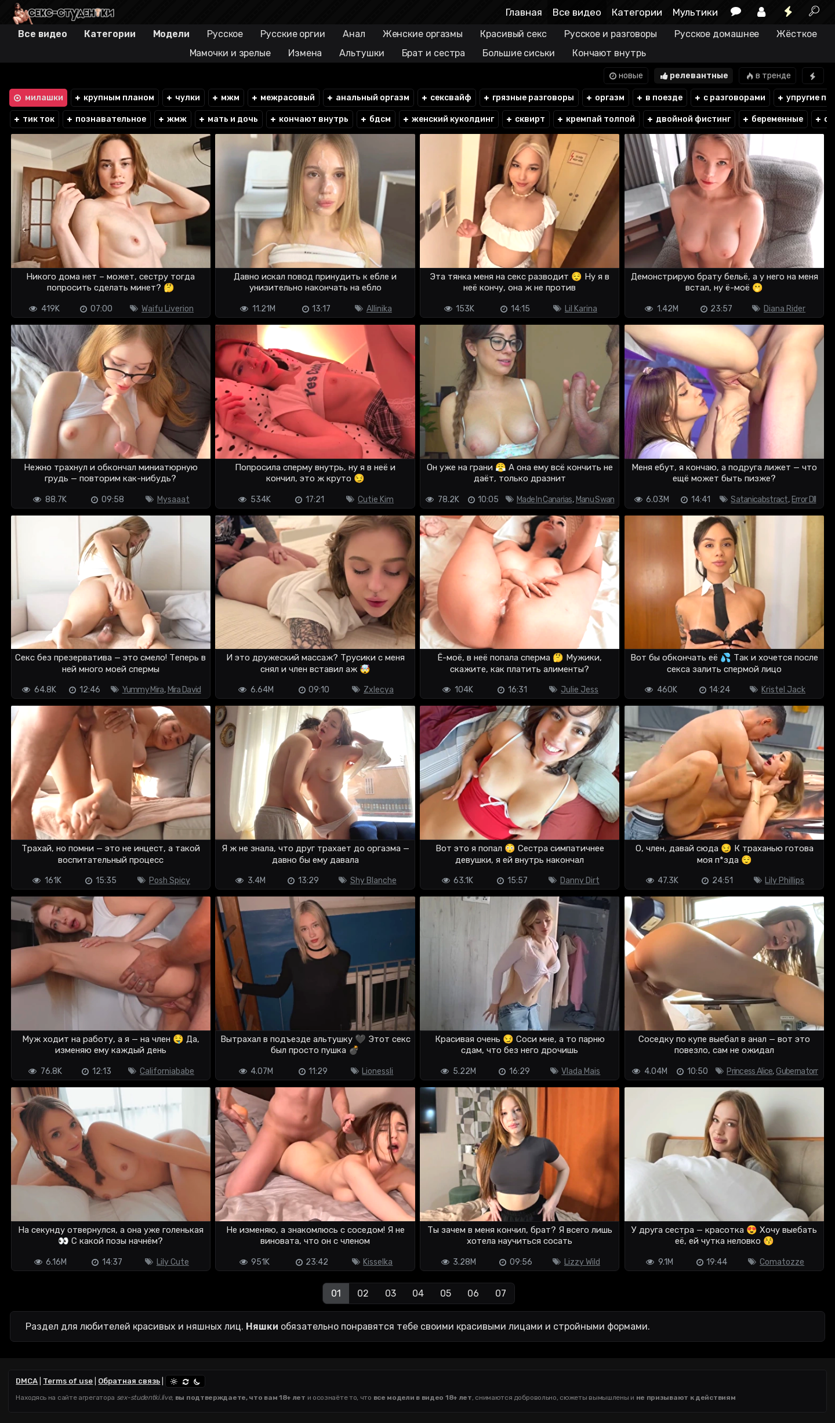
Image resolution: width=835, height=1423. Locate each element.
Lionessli (377, 1071)
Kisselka (378, 1262)
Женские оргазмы (423, 33)
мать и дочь (228, 119)
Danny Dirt (580, 880)
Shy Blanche (373, 880)
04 (418, 1293)
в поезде (659, 98)
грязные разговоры (528, 98)
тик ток (34, 119)
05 (445, 1293)
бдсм (375, 119)
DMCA (27, 1381)
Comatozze (782, 1262)
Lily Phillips (784, 880)
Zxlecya (379, 690)
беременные (772, 119)
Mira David (184, 690)
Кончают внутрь (609, 53)
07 (500, 1293)
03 (390, 1293)
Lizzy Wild (582, 1262)
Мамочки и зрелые (230, 53)
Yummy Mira (143, 690)
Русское (225, 33)
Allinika (379, 309)
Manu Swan (595, 499)
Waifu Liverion (167, 309)
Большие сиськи (518, 53)
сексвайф (445, 98)
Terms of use (68, 1381)
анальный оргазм (367, 98)
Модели (171, 33)
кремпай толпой (595, 119)
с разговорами (729, 98)
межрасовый (283, 98)
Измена (305, 53)
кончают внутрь (308, 119)
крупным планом (114, 98)
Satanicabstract (759, 499)
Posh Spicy (169, 880)
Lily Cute (173, 1262)
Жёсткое (796, 33)
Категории (637, 12)
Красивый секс (513, 33)
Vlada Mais (580, 1071)
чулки (182, 98)
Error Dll (804, 499)
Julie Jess (579, 690)
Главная (524, 12)
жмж (172, 119)
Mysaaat (173, 499)
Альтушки (361, 53)
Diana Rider (784, 309)
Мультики (695, 12)
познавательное (106, 119)
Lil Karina (581, 309)
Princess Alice (749, 1071)
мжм (225, 98)
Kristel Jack (783, 690)
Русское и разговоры (610, 33)
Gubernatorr (797, 1071)
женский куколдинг (448, 119)
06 (473, 1293)
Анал (354, 33)
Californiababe (167, 1071)
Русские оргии (292, 33)
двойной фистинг (688, 119)
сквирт (525, 119)
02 (363, 1293)
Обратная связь (129, 1381)
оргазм (605, 98)
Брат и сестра (434, 53)
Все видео (577, 12)
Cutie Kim (376, 499)
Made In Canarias (544, 499)
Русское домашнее (716, 33)
